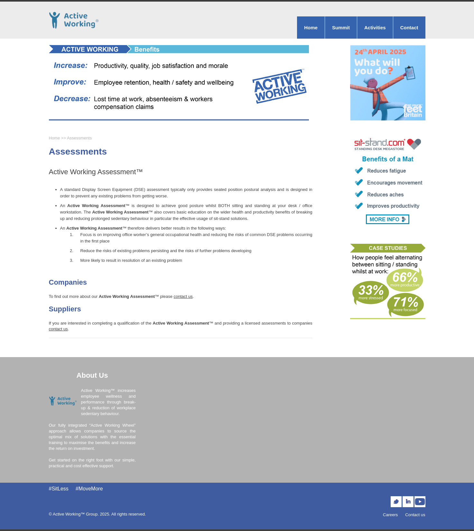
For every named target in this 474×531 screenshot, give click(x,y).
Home (311, 27)
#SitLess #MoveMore (76, 488)
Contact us (415, 514)
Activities (375, 27)
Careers (390, 514)
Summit (341, 27)
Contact (409, 27)
